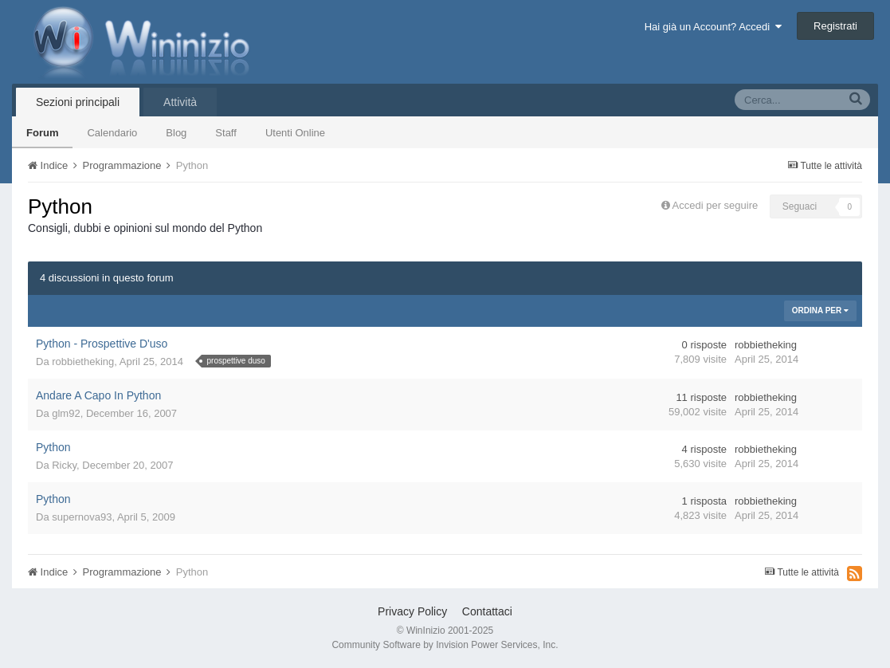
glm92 (66, 413)
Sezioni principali (78, 102)
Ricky (64, 465)
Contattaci (487, 611)
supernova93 (82, 517)
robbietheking (83, 361)
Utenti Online (295, 133)
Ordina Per (820, 310)
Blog (176, 133)
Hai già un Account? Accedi (713, 27)
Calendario (112, 133)
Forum (42, 133)
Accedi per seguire (716, 205)
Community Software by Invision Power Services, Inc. (444, 644)
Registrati (835, 26)
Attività (180, 102)
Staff (226, 133)
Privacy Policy (412, 611)
